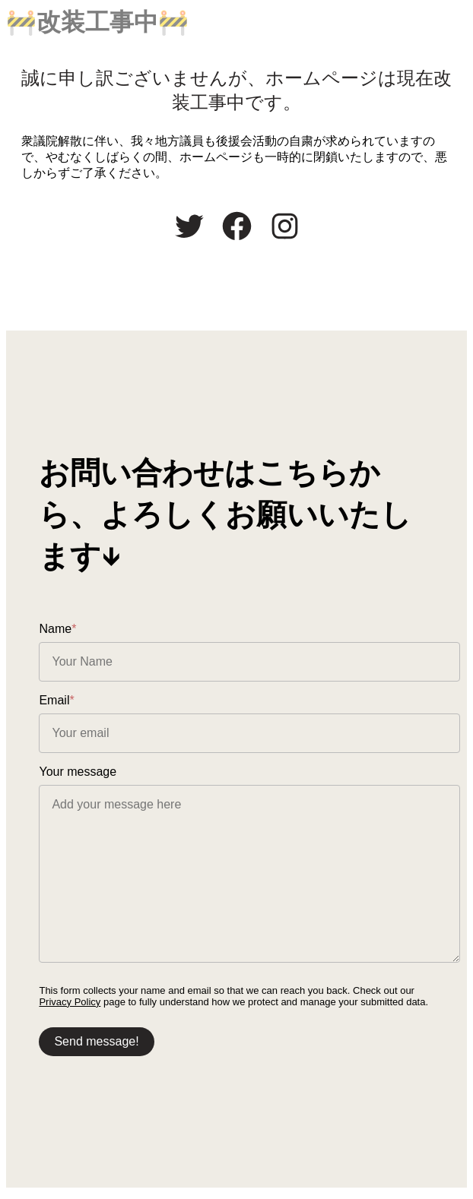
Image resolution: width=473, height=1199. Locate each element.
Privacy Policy (70, 1005)
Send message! (97, 1044)
